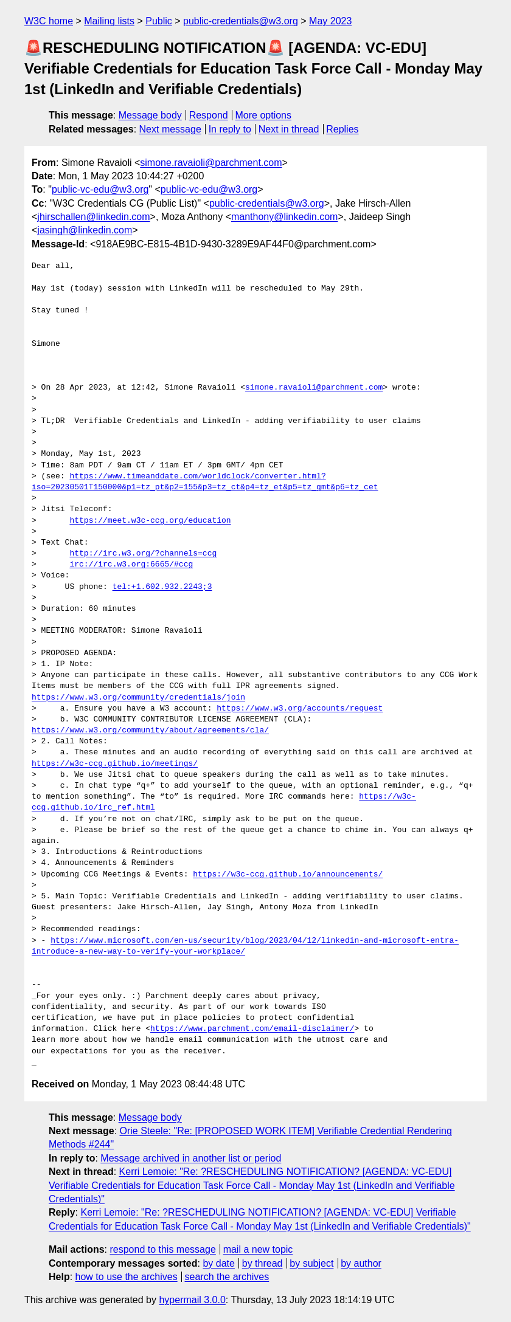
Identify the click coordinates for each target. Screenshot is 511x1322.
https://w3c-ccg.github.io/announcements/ (288, 874)
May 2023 (330, 21)
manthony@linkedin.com (284, 217)
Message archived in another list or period (190, 1158)
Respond (208, 115)
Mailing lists (109, 21)
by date (218, 1263)
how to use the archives (126, 1277)
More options (263, 115)
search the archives (227, 1277)
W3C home (48, 21)
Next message (170, 129)
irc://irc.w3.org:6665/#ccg (131, 564)
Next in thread (289, 129)
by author (361, 1263)
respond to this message (162, 1249)
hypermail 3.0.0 (192, 1300)
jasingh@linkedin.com (84, 230)
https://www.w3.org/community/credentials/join (138, 697)
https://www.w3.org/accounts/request (300, 708)
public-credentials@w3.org (240, 21)
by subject (311, 1263)
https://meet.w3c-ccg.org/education (150, 520)
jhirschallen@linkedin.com (93, 217)
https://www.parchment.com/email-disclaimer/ (252, 1029)
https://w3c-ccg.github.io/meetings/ (115, 764)
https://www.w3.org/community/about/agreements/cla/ (150, 730)
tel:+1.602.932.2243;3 (162, 587)
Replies (342, 129)
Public (158, 21)
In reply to (230, 129)
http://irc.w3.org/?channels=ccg (143, 553)
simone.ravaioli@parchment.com (211, 162)
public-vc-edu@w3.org (100, 189)
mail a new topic (258, 1249)
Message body (150, 115)
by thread (262, 1263)
